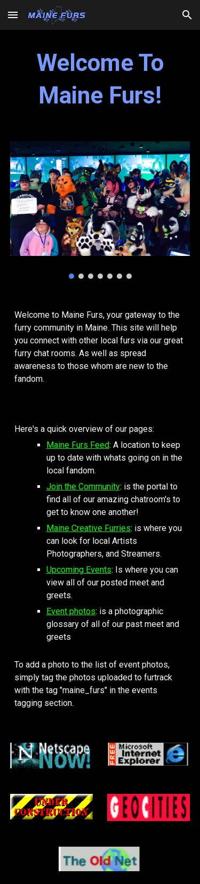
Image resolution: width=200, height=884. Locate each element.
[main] (100, 79)
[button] (13, 14)
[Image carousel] (100, 209)
